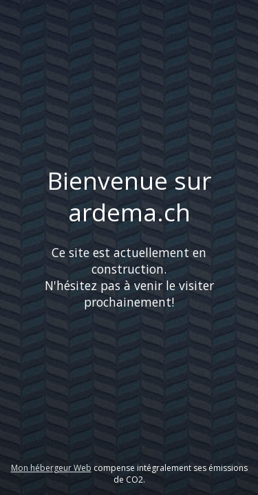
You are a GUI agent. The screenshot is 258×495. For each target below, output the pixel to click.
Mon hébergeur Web (51, 468)
